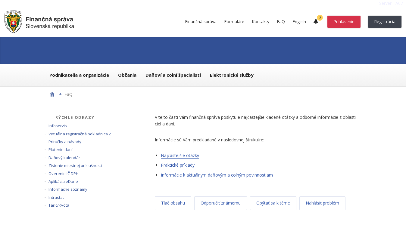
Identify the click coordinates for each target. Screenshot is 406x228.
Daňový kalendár (64, 157)
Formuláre (234, 21)
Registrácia (384, 21)
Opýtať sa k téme (273, 203)
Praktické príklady (178, 165)
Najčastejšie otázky (180, 155)
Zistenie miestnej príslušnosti (75, 165)
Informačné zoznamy (67, 189)
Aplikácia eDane (63, 181)
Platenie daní (60, 149)
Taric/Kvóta (58, 205)
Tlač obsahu (173, 203)
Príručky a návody (64, 141)
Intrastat (56, 197)
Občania (127, 75)
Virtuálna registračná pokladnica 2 (79, 134)
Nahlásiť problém (322, 203)
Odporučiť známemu (221, 203)
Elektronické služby (232, 75)
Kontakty (260, 21)
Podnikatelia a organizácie (79, 75)
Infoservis (57, 125)
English (299, 21)
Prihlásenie (343, 21)
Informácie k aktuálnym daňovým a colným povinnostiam (217, 175)
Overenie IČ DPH (63, 173)
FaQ (281, 21)
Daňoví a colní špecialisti (173, 75)
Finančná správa (201, 21)
